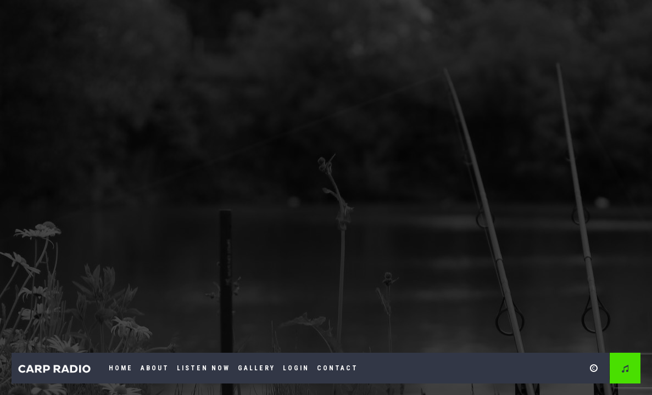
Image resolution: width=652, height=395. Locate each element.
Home (121, 368)
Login (296, 368)
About (155, 368)
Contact (337, 368)
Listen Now (203, 368)
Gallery (256, 368)
